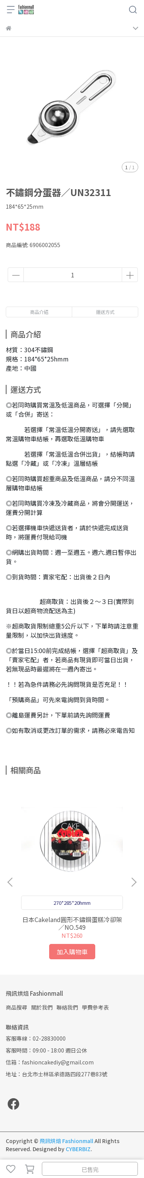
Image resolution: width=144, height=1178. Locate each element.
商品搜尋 (16, 1007)
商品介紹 (39, 312)
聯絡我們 (67, 1007)
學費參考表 (95, 1007)
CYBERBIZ (78, 1149)
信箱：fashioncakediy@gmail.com (50, 1062)
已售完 (90, 1169)
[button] (133, 882)
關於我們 (42, 1007)
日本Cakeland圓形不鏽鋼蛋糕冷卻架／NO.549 (72, 923)
